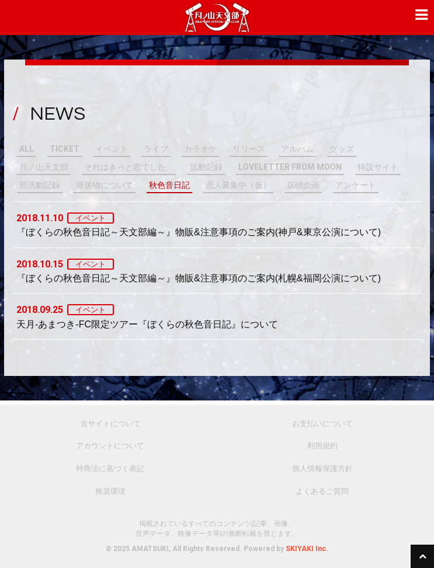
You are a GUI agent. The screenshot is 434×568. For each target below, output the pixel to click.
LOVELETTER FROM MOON (290, 167)
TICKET (64, 149)
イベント (111, 149)
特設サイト (377, 167)
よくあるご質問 (322, 491)
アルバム (297, 149)
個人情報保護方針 (322, 468)
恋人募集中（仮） (238, 185)
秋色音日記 (169, 185)
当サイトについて (110, 423)
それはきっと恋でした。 (129, 167)
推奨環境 (110, 491)
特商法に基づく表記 (110, 468)
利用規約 (322, 445)
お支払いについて (322, 423)
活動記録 (206, 167)
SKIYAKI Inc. (307, 549)
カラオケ (200, 149)
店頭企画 (303, 185)
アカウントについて (110, 445)
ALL (26, 149)
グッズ (341, 149)
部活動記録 (39, 185)
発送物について (104, 185)
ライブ (156, 149)
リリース (248, 149)
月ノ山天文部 (43, 167)
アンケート (355, 185)
